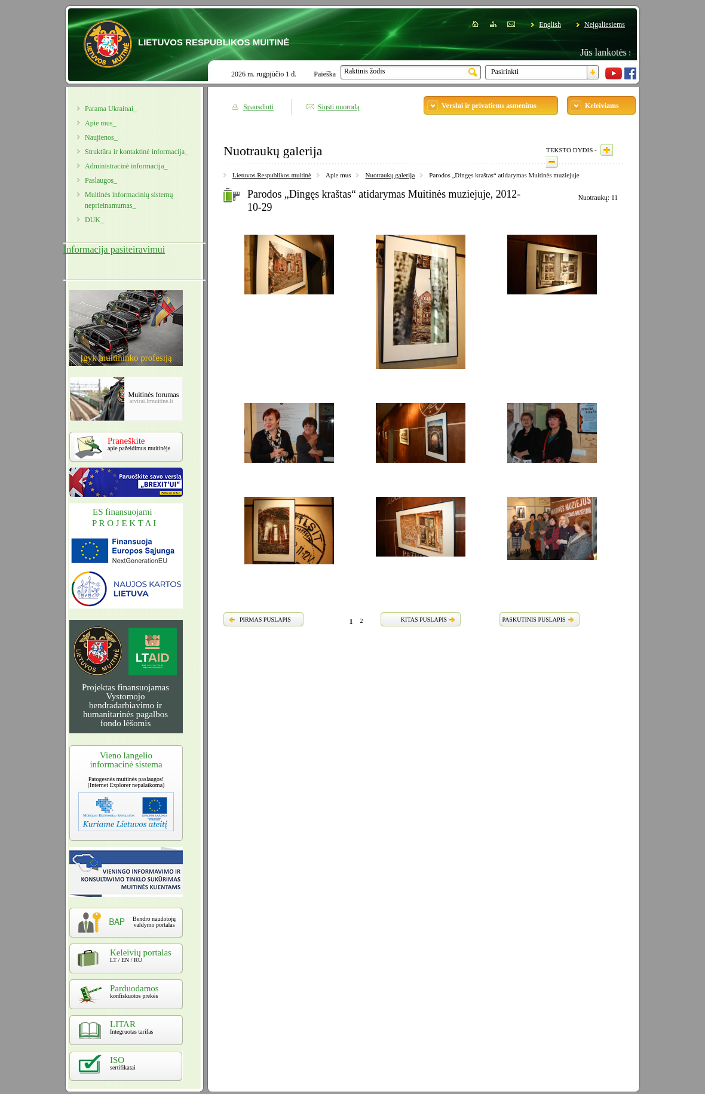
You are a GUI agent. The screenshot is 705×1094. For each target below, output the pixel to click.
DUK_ (94, 220)
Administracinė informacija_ (126, 166)
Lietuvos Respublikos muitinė (271, 175)
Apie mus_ (100, 123)
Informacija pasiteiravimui (114, 249)
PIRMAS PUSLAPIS (265, 619)
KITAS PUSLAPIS (424, 619)
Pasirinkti (505, 71)
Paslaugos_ (101, 180)
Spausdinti (258, 107)
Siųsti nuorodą (339, 107)
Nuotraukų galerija (390, 175)
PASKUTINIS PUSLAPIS (533, 619)
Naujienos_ (101, 137)
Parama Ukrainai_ (111, 109)
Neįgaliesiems (604, 24)
